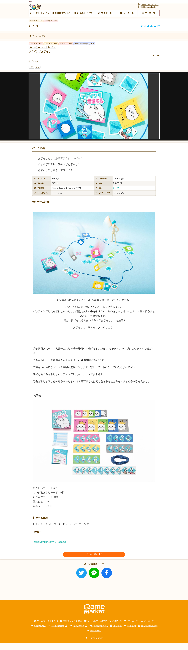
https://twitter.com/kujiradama (50, 549)
